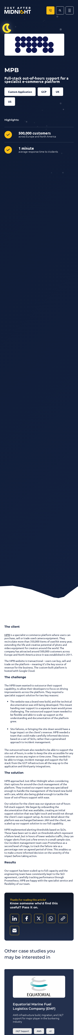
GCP (43, 91)
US (9, 101)
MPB (7, 634)
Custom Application (20, 91)
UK (57, 91)
